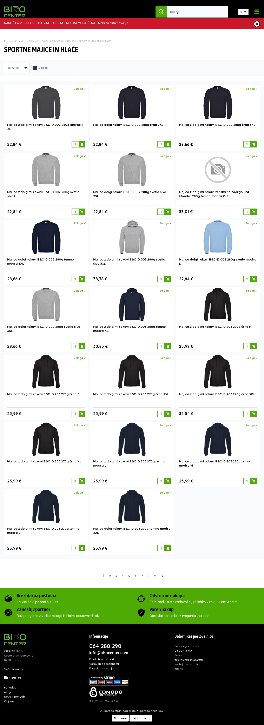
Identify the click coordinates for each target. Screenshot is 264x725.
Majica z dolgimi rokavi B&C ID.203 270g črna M (215, 326)
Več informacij (13, 667)
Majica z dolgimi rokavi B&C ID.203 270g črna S (43, 393)
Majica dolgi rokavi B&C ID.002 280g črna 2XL (128, 124)
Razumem (120, 718)
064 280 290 (105, 643)
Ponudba (20, 41)
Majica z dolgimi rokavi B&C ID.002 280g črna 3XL (217, 124)
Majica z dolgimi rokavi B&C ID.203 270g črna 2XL (131, 393)
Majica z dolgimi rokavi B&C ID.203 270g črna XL (44, 460)
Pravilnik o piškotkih (102, 657)
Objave (9, 699)
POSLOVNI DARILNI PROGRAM (47, 41)
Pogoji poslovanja (101, 666)
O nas (8, 703)
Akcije (8, 690)
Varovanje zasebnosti (104, 661)
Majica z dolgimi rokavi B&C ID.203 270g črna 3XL (217, 393)
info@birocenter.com (108, 650)
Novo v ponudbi (15, 694)
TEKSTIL (71, 41)
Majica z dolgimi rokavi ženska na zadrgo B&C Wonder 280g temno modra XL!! (214, 194)
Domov (8, 41)
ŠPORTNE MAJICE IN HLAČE (95, 41)
